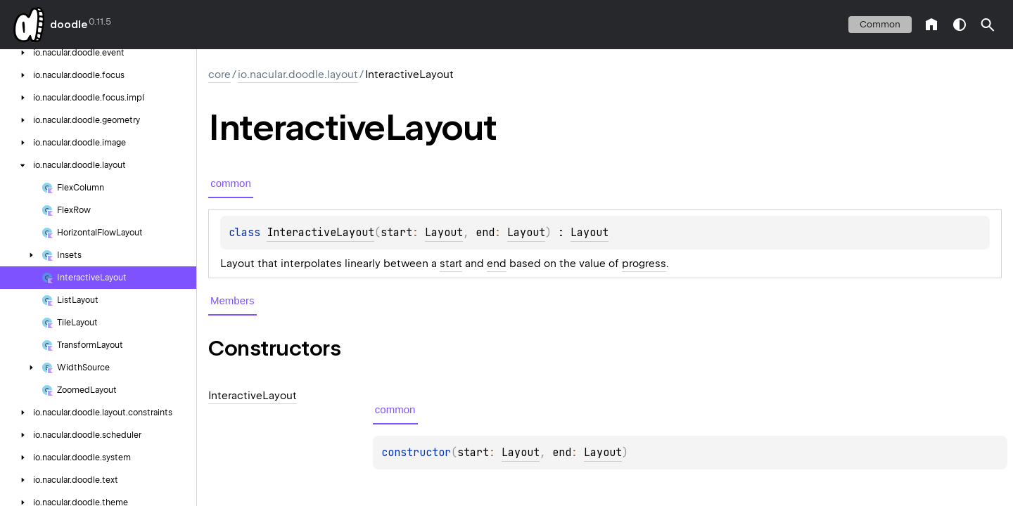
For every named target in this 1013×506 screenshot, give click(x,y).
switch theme (959, 25)
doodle (68, 24)
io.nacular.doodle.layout (298, 74)
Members (232, 300)
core (219, 74)
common (880, 24)
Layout (444, 233)
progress (644, 263)
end (497, 263)
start (451, 263)
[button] (988, 25)
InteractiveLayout (320, 233)
